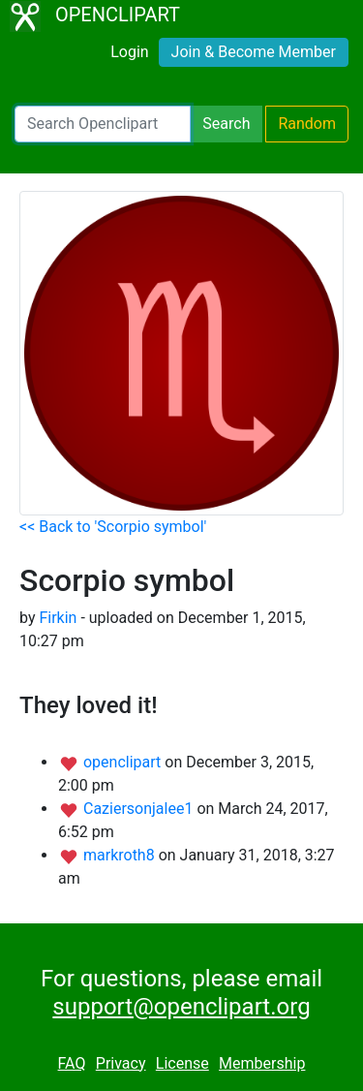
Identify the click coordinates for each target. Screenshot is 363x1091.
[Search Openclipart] (103, 124)
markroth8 (121, 855)
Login (129, 52)
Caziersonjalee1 (140, 808)
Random (307, 123)
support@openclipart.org (181, 1006)
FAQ (72, 1063)
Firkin (57, 617)
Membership (262, 1063)
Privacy (121, 1063)
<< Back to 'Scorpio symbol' (112, 526)
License (182, 1063)
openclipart (124, 762)
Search (226, 123)
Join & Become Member (253, 52)
